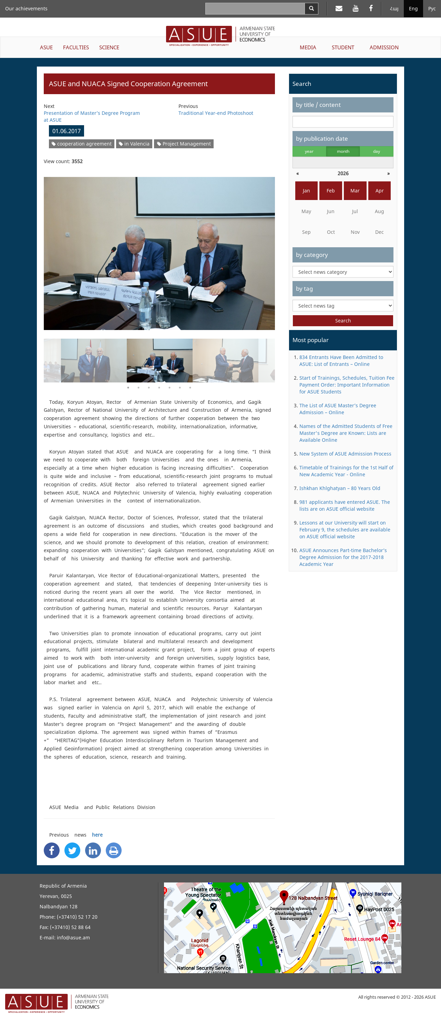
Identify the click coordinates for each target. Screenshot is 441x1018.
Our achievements (26, 8)
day (376, 151)
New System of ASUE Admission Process (345, 453)
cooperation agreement (82, 143)
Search (343, 320)
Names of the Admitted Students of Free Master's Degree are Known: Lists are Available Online (345, 433)
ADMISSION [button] (384, 47)
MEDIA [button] (308, 47)
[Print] (114, 850)
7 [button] (190, 387)
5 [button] (169, 387)
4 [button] (159, 387)
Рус (432, 8)
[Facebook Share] (52, 850)
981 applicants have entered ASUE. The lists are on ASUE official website (344, 505)
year (309, 151)
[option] (159, 249)
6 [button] (179, 387)
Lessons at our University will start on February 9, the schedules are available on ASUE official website (344, 529)
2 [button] (138, 387)
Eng (413, 8)
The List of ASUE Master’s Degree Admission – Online (337, 409)
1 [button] (128, 387)
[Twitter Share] (72, 850)
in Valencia (134, 143)
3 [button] (148, 387)
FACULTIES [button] (76, 47)
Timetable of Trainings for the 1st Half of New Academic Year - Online (346, 471)
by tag (304, 288)
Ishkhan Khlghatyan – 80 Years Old (339, 488)
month (343, 151)
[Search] (311, 8)
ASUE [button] (46, 47)
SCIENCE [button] (109, 47)
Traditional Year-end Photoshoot (215, 113)
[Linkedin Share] (93, 850)
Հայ (394, 8)
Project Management (184, 143)
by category (312, 255)
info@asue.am (73, 937)
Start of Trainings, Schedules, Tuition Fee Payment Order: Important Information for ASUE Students (346, 385)
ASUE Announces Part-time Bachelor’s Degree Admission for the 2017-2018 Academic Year (343, 557)
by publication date (322, 138)
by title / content (318, 105)
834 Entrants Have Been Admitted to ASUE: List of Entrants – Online (341, 360)
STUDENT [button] (343, 47)
